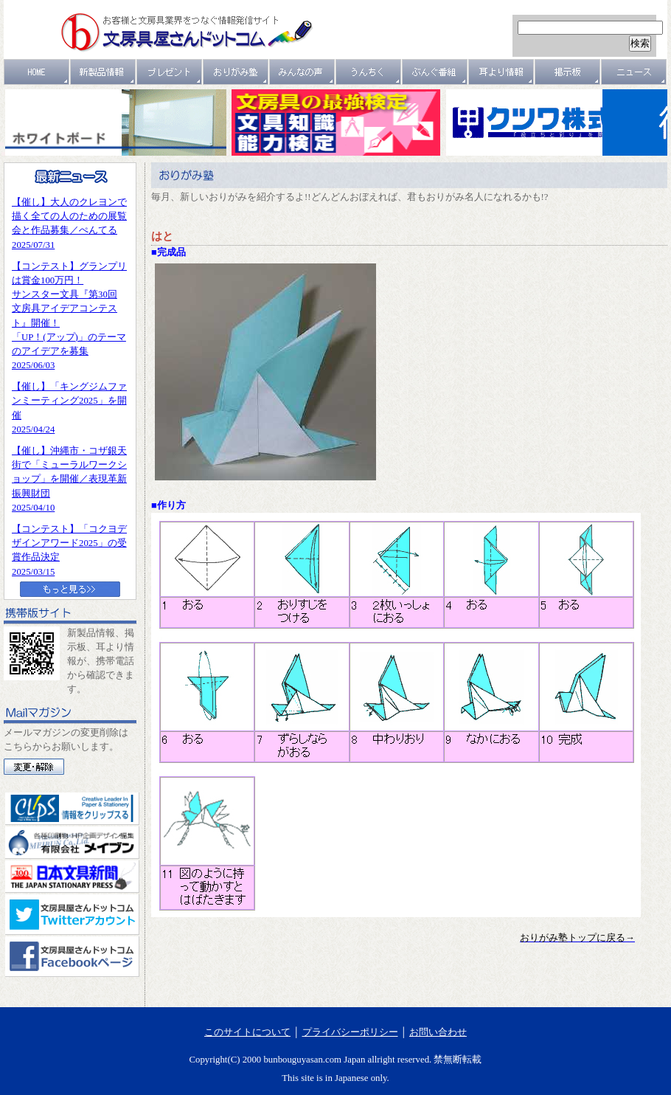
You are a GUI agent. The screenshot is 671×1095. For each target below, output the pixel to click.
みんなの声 (302, 72)
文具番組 (435, 72)
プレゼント (169, 72)
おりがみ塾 (236, 72)
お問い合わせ (438, 1032)
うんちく (369, 72)
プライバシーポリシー (350, 1032)
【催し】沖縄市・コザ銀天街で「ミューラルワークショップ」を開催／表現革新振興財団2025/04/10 (69, 479)
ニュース (634, 72)
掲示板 (568, 72)
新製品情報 (103, 72)
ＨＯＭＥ (37, 72)
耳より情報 (501, 72)
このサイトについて (247, 1032)
